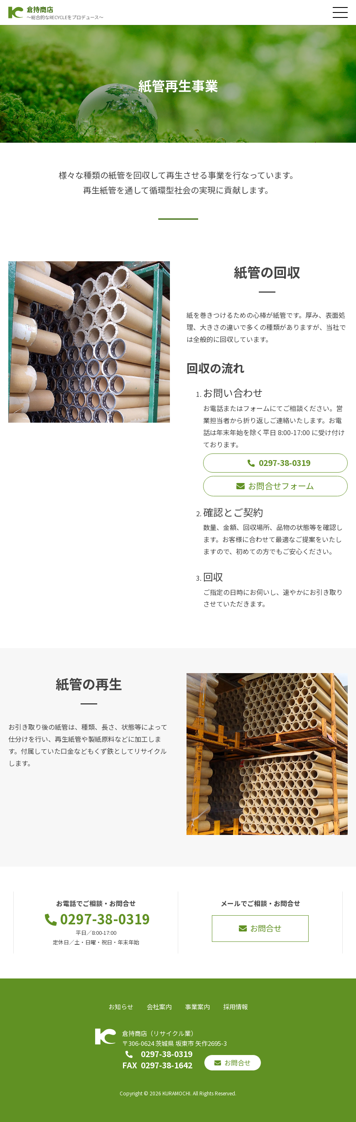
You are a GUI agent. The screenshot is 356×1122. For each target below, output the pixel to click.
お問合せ (266, 928)
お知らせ (120, 1006)
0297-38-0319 (284, 462)
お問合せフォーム (281, 486)
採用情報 (235, 1006)
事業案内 (197, 1006)
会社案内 (159, 1006)
